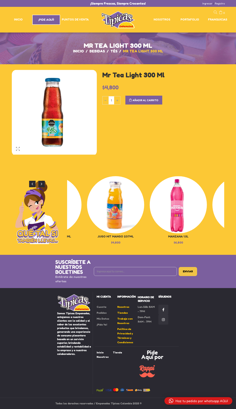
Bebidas (97, 51)
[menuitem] (18, 19)
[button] (198, 401)
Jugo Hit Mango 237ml (116, 236)
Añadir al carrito (145, 100)
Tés (113, 51)
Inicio (78, 51)
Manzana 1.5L (178, 236)
